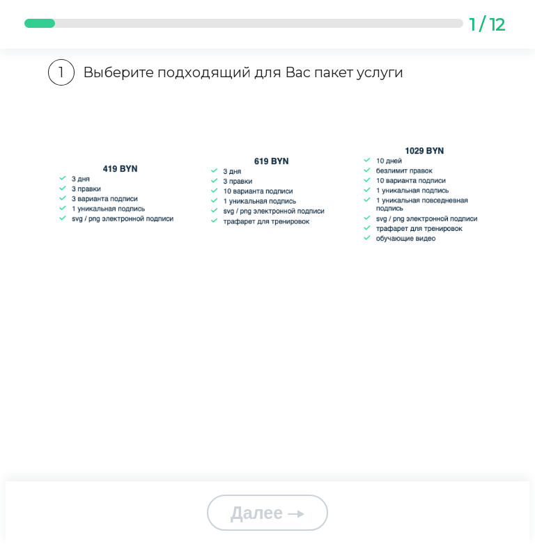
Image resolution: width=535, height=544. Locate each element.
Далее (267, 512)
